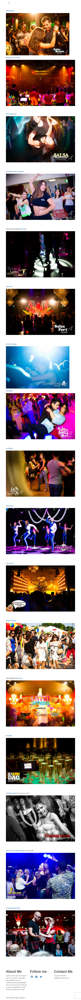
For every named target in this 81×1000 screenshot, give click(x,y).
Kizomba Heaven (11, 793)
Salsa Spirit (9, 506)
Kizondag (9, 735)
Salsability (9, 391)
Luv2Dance (9, 448)
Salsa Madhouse (11, 114)
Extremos (23, 229)
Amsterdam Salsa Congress (15, 171)
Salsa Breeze (10, 11)
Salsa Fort (9, 286)
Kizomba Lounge (11, 344)
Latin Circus (10, 563)
